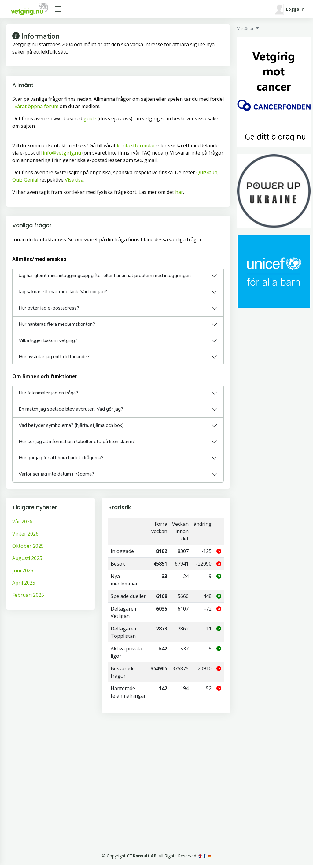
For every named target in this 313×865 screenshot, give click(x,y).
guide (89, 118)
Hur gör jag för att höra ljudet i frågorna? (61, 457)
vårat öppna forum (36, 106)
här (179, 192)
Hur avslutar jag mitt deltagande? (54, 356)
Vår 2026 (22, 521)
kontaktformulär (136, 145)
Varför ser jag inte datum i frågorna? (56, 474)
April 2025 (23, 582)
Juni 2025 (22, 570)
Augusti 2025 (27, 558)
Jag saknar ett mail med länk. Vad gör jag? (63, 291)
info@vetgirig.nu (62, 152)
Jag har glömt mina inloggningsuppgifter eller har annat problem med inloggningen (105, 275)
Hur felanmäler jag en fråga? (48, 392)
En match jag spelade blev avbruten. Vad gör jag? (71, 409)
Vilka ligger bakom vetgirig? (48, 340)
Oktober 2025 (28, 546)
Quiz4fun (206, 172)
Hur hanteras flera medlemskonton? (57, 324)
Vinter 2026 (25, 533)
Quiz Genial (25, 179)
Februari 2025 (28, 595)
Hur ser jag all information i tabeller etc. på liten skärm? (77, 441)
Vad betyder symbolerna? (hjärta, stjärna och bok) (71, 425)
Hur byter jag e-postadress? (49, 308)
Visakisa (74, 179)
